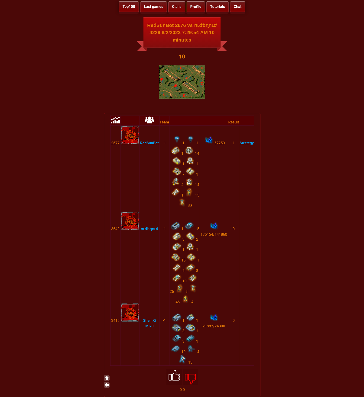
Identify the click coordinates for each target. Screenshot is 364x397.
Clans (176, 6)
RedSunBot (149, 143)
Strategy (247, 143)
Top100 (129, 6)
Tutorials (217, 6)
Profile (196, 6)
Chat (237, 6)
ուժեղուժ (149, 229)
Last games (153, 6)
